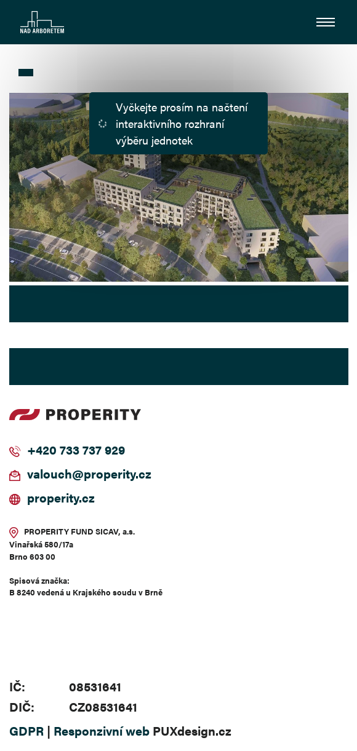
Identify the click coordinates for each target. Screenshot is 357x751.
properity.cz (61, 497)
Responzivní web (102, 730)
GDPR (26, 730)
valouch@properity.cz (89, 473)
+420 (42, 449)
